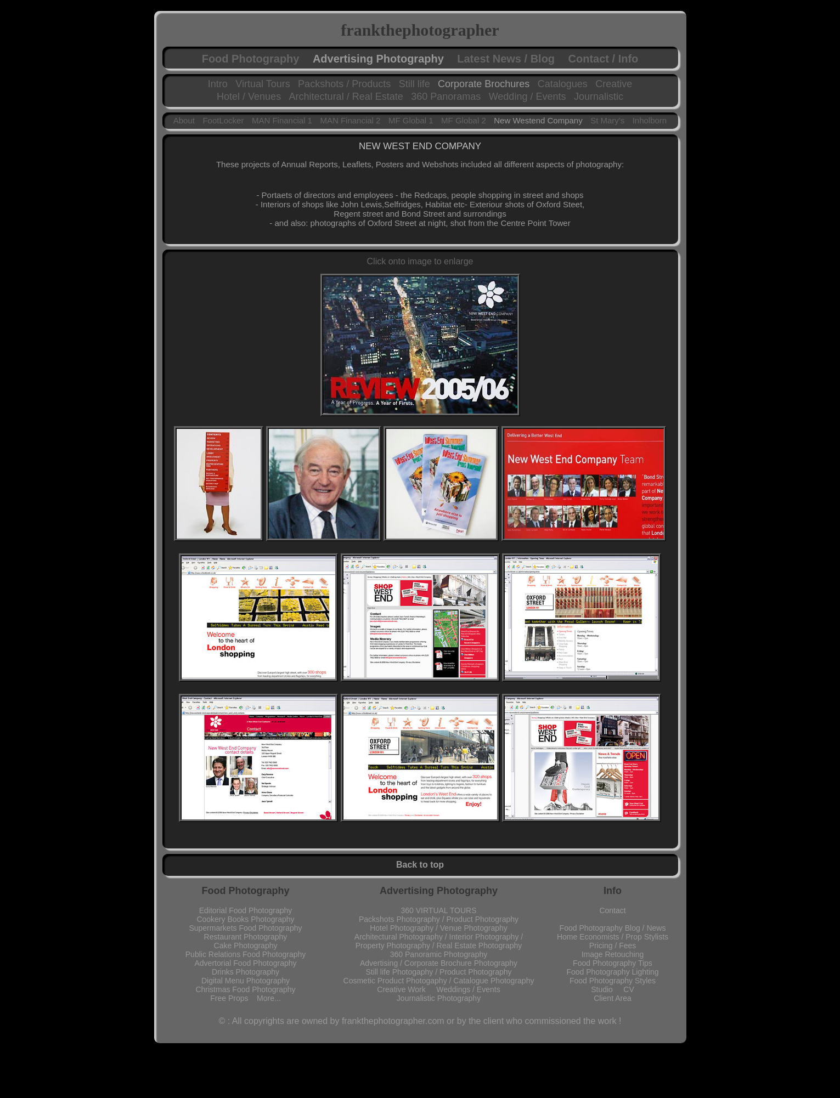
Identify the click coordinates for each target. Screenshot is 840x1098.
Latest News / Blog (506, 59)
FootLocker (223, 120)
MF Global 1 (410, 120)
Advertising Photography (378, 59)
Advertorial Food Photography (246, 963)
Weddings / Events (468, 989)
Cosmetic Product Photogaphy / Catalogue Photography (438, 980)
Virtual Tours (262, 83)
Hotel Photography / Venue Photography (439, 928)
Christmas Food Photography (245, 989)
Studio (607, 989)
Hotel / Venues (249, 96)
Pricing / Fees (612, 945)
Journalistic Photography (439, 998)
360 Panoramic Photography (438, 954)
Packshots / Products (344, 83)
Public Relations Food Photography (245, 954)
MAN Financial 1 (282, 120)
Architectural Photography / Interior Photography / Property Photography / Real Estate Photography (438, 941)
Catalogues (563, 83)
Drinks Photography (245, 971)
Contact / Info (603, 59)
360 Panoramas (446, 96)
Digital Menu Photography (245, 980)
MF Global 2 (463, 120)
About (184, 120)
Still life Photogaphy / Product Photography (438, 971)
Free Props (233, 998)
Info (613, 890)
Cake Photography (246, 945)
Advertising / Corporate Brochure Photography (438, 963)
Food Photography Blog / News (613, 928)
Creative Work (406, 989)
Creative (613, 83)
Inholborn (650, 120)
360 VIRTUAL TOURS (439, 910)
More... (269, 998)
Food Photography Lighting (612, 971)
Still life (414, 83)
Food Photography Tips (612, 963)
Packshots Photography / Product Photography (438, 919)
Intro (218, 83)
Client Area (612, 998)
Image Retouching (613, 954)
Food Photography (251, 59)
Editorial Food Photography (245, 910)
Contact (612, 910)
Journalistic (598, 96)
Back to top (420, 864)
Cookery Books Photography (245, 919)
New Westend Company (538, 120)
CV (628, 989)
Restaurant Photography (245, 936)
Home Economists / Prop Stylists (612, 936)
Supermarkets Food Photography (245, 928)
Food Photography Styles (613, 980)
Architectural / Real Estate (346, 96)
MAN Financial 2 (350, 120)
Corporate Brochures (483, 83)
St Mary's (607, 120)
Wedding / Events (527, 96)
